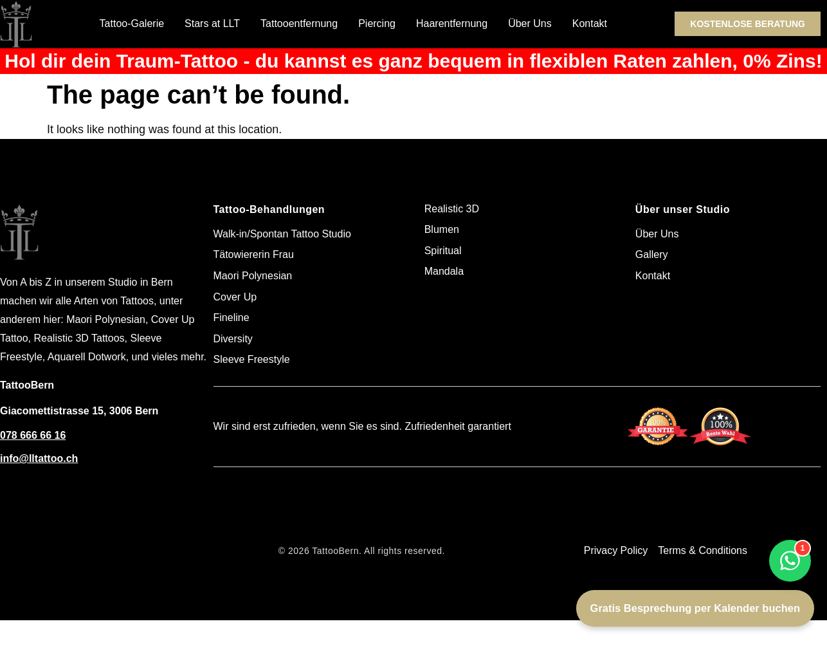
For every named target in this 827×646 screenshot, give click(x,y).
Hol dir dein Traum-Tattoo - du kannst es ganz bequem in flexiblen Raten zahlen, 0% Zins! (413, 60)
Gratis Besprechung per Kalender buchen (695, 608)
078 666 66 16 (33, 435)
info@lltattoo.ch (39, 458)
